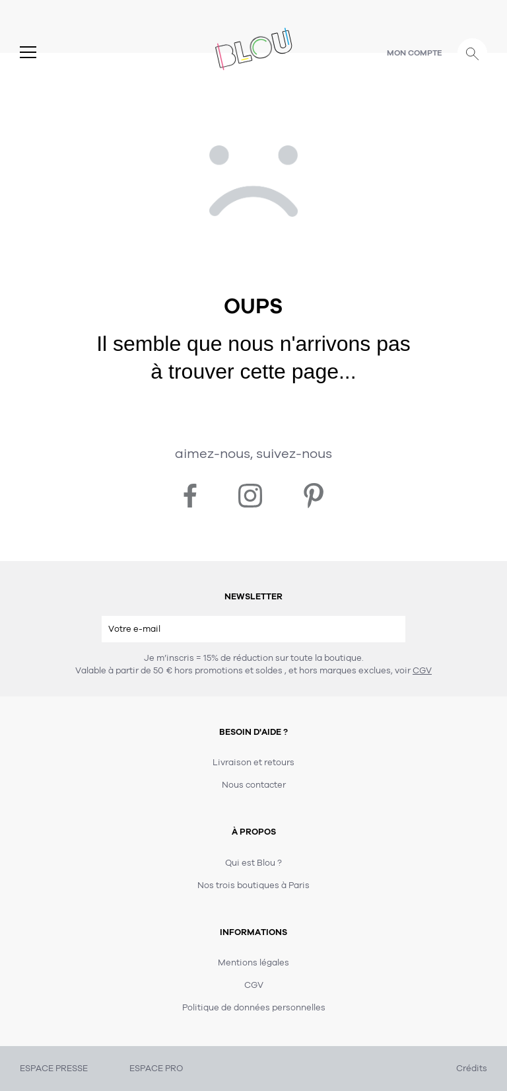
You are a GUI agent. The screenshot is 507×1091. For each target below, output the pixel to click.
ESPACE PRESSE (54, 1068)
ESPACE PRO (156, 1068)
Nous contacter (254, 785)
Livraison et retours (253, 763)
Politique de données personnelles (253, 1008)
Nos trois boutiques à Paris (253, 885)
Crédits (471, 1068)
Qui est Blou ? (253, 863)
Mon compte (414, 53)
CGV (422, 671)
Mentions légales (253, 963)
